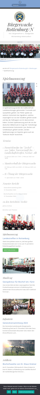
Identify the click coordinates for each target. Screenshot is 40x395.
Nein (14, 392)
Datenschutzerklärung (26, 392)
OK (9, 392)
